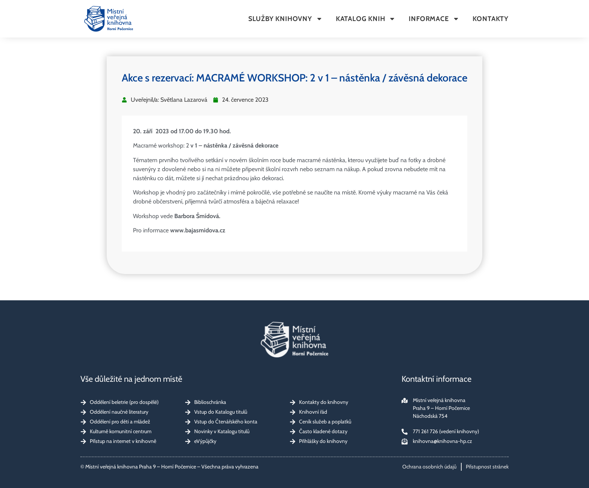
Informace (434, 19)
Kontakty (491, 19)
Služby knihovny (285, 19)
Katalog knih (366, 19)
